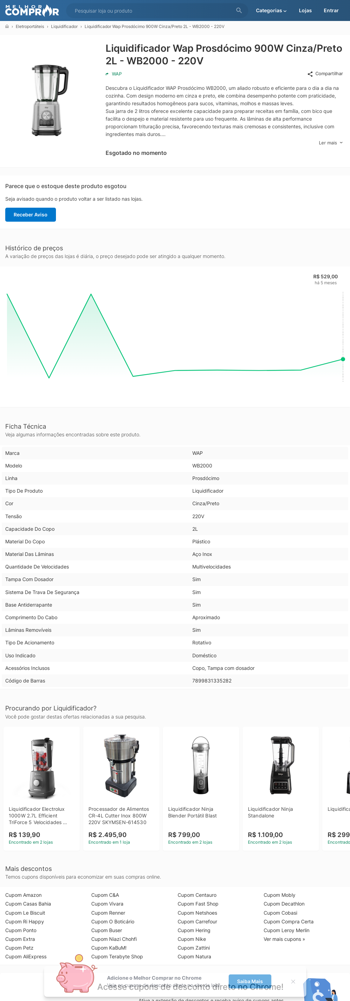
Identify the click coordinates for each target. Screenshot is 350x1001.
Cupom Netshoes (197, 913)
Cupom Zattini (194, 948)
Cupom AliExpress (26, 956)
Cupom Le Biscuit (25, 913)
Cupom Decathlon (284, 904)
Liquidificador (64, 26)
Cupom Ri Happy (24, 921)
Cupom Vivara (107, 904)
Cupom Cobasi (280, 913)
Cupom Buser (106, 930)
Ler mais (331, 143)
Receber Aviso (31, 214)
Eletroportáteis (30, 26)
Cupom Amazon (23, 895)
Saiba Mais (250, 981)
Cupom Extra (20, 939)
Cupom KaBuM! (109, 948)
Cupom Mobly (279, 895)
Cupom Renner (108, 913)
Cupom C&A (105, 895)
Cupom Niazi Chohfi (114, 939)
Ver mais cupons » (284, 939)
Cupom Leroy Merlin (286, 930)
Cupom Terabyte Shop (117, 956)
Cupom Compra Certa (289, 921)
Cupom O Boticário (112, 921)
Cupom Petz (19, 948)
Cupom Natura (194, 956)
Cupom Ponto (20, 930)
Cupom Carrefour (197, 921)
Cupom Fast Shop (198, 904)
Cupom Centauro (197, 895)
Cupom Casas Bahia (28, 904)
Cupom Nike (192, 939)
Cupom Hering (194, 930)
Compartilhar (325, 74)
